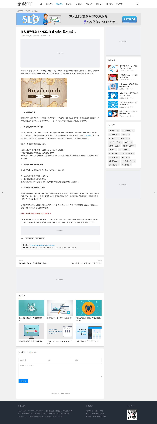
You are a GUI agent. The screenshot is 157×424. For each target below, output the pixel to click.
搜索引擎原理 (40, 239)
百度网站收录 (114, 157)
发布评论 (23, 381)
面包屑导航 (29, 239)
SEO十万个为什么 (115, 142)
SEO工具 (126, 157)
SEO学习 (128, 142)
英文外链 (113, 138)
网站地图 (60, 416)
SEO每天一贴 (114, 131)
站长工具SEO (114, 161)
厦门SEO (20, 11)
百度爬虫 (88, 135)
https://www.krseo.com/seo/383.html (42, 245)
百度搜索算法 (128, 153)
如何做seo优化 (114, 146)
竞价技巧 (89, 4)
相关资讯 (109, 4)
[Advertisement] (60, 53)
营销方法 (99, 4)
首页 (40, 4)
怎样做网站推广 (129, 146)
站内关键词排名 (115, 153)
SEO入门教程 (124, 150)
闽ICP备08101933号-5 (51, 416)
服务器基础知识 (128, 131)
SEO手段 (112, 150)
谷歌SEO (126, 134)
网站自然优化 (114, 134)
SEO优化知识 (124, 138)
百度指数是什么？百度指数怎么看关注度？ (86, 263)
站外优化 (49, 4)
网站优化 (59, 4)
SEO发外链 (126, 165)
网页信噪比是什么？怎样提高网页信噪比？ (34, 263)
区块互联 (119, 4)
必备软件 (79, 4)
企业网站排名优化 (128, 161)
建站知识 (69, 4)
